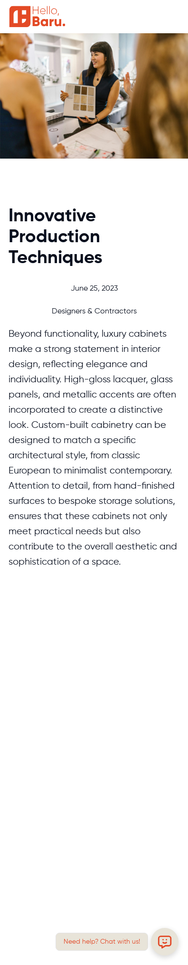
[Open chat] (165, 942)
